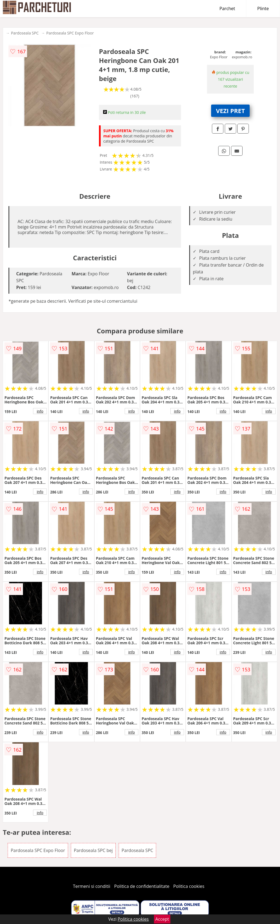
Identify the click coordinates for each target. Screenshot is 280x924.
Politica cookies (189, 886)
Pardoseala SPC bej (93, 850)
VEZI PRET (230, 110)
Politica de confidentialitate (142, 886)
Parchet (227, 8)
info (40, 411)
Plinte (263, 8)
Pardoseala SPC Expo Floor (70, 33)
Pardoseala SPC (25, 33)
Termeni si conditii (91, 886)
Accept (162, 919)
